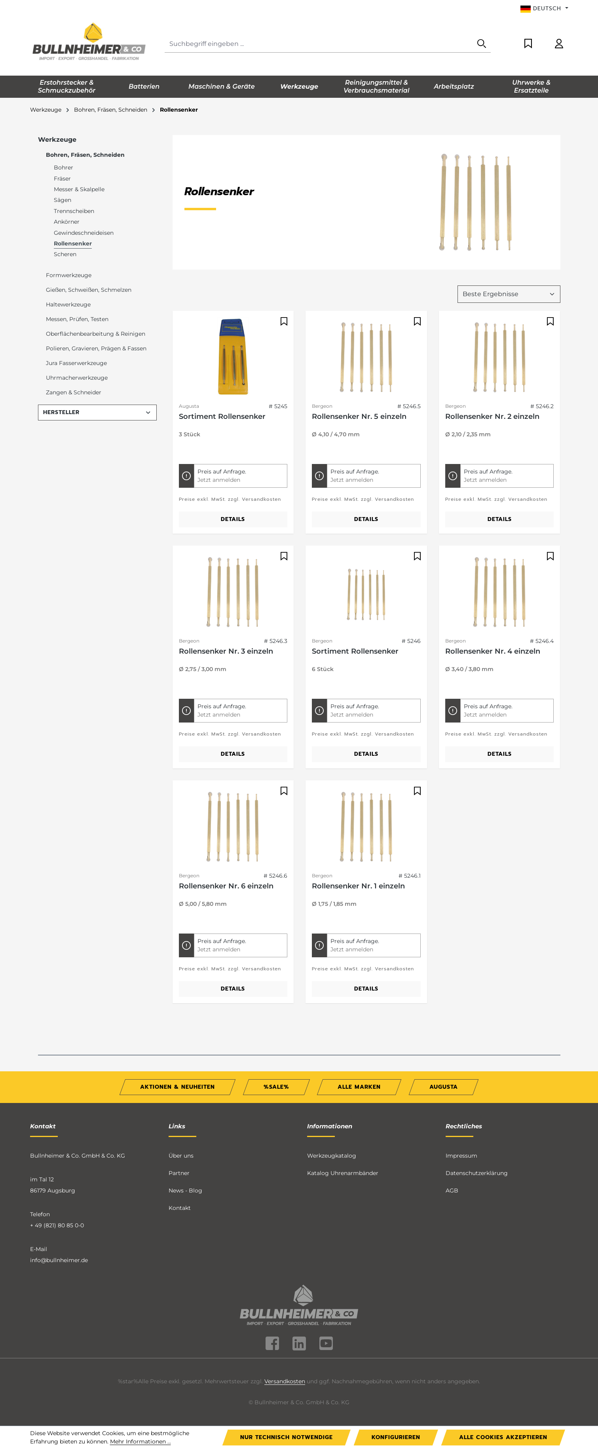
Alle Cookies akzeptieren (503, 1437)
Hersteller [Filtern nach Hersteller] (97, 412)
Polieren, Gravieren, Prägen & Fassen (96, 348)
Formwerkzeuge (68, 275)
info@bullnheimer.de (59, 1260)
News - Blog (185, 1190)
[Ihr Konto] (559, 44)
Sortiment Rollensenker (222, 416)
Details (233, 519)
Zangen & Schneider (73, 392)
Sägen (62, 199)
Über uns (181, 1155)
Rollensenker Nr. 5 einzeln (359, 416)
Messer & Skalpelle (79, 189)
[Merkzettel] (528, 44)
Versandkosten (284, 1381)
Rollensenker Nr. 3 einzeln (226, 651)
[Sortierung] (509, 294)
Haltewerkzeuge (68, 304)
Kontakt (180, 1207)
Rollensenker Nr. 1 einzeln (358, 886)
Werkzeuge (57, 139)
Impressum (461, 1155)
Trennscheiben (74, 211)
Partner (179, 1173)
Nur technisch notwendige (286, 1437)
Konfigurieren (396, 1437)
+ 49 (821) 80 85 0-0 (57, 1225)
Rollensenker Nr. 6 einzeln (226, 886)
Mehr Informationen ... (140, 1441)
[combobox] (319, 44)
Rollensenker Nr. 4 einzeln (492, 651)
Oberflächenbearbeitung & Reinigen (95, 333)
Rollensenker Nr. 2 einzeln (492, 416)
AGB (452, 1190)
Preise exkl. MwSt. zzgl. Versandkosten (230, 499)
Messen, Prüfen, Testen (77, 319)
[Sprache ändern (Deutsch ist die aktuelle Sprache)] (544, 8)
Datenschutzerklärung (477, 1173)
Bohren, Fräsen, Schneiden (85, 154)
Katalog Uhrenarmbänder (342, 1173)
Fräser (62, 178)
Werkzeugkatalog (331, 1155)
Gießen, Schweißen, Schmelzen (88, 289)
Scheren (65, 254)
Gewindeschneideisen (84, 232)
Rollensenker (73, 243)
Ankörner (67, 221)
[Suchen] (482, 44)
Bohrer (63, 167)
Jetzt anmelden (218, 479)
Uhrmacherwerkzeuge (77, 377)
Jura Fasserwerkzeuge (76, 363)
